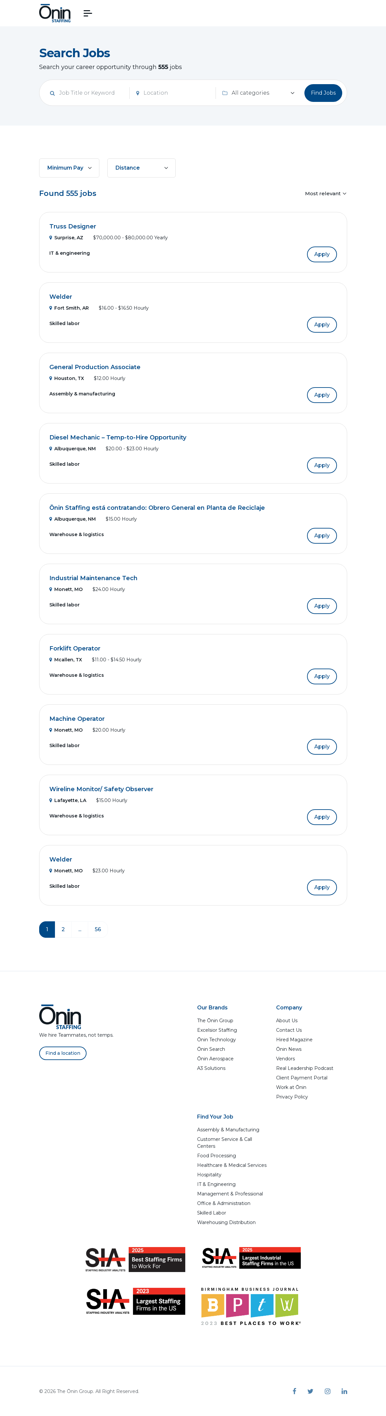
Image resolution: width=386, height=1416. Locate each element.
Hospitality (209, 1175)
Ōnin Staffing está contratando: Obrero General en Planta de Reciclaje (157, 507)
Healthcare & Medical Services (232, 1165)
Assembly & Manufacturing (228, 1130)
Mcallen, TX (65, 660)
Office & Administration (223, 1203)
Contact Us (289, 1030)
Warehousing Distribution (226, 1222)
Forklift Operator (74, 648)
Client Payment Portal (301, 1078)
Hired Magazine (294, 1040)
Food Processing (216, 1156)
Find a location (62, 1053)
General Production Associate (95, 367)
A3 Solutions (211, 1068)
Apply (322, 254)
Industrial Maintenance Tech (93, 578)
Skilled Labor (211, 1213)
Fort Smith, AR (69, 308)
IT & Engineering (216, 1184)
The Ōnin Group (215, 1021)
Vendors (285, 1059)
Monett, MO (66, 589)
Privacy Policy (292, 1097)
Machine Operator (77, 718)
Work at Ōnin (291, 1087)
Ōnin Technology (216, 1040)
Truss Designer (72, 226)
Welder (60, 296)
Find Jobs (323, 93)
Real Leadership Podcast (304, 1068)
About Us (286, 1021)
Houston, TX (66, 378)
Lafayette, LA (67, 800)
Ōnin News (288, 1049)
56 (98, 929)
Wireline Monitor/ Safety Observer (101, 789)
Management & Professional (230, 1194)
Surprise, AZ (66, 238)
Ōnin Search (211, 1049)
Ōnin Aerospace (215, 1059)
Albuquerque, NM (72, 449)
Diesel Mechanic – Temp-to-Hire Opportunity (117, 437)
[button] (88, 13)
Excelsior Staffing (217, 1030)
